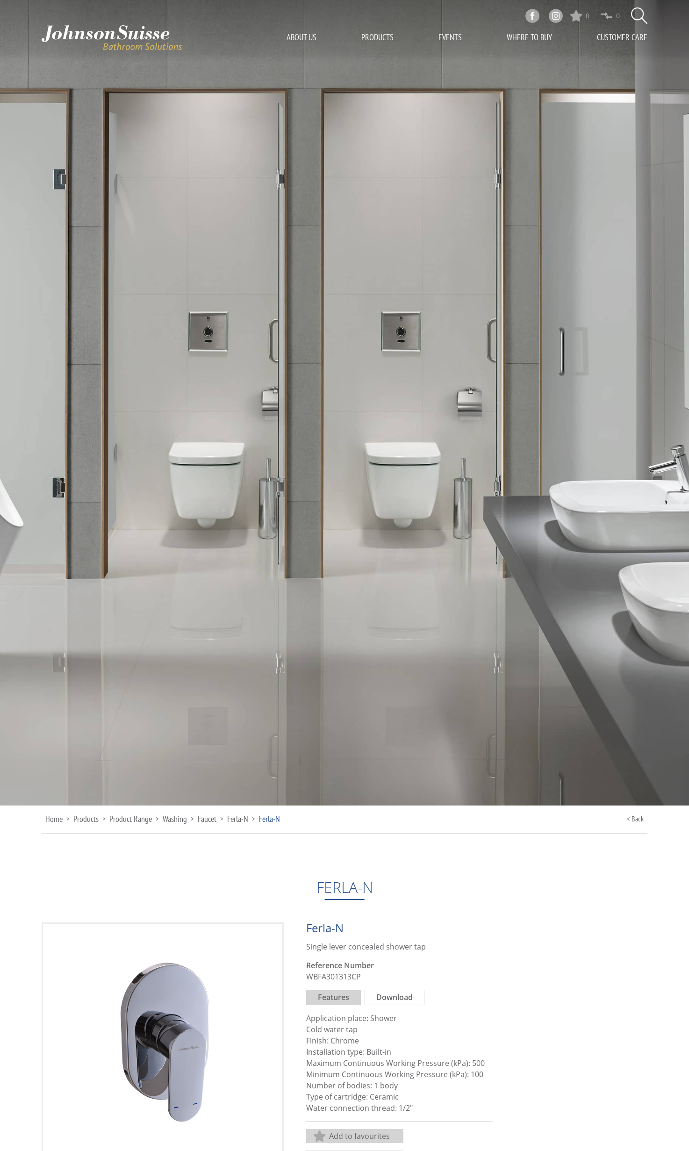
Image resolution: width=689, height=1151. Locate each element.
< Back (635, 818)
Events (450, 37)
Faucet (207, 818)
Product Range (130, 818)
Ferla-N (237, 818)
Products (377, 37)
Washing (175, 818)
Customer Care (622, 37)
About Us (301, 37)
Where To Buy (529, 37)
